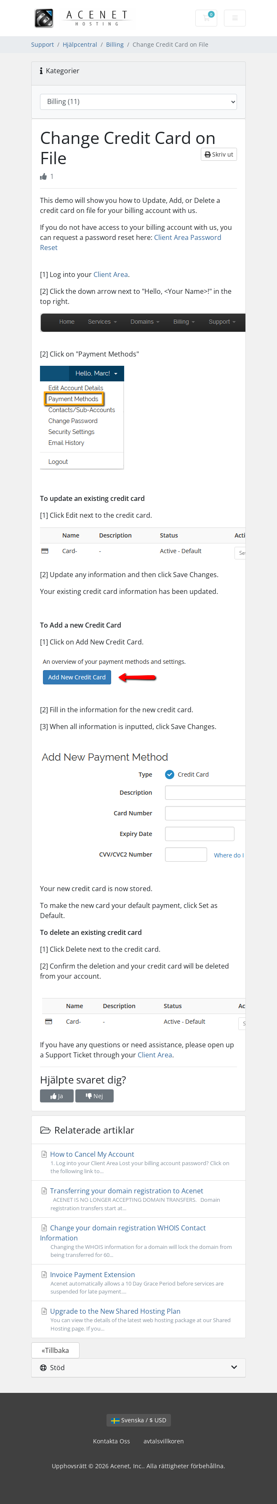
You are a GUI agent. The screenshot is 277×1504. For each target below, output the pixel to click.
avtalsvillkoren (164, 1441)
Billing (115, 44)
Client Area (110, 274)
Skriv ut (219, 154)
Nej (94, 1096)
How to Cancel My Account (138, 1162)
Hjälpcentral (80, 44)
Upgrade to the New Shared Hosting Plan (138, 1319)
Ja (57, 1096)
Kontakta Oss (111, 1441)
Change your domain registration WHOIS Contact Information (138, 1241)
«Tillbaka (55, 1350)
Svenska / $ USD (138, 1420)
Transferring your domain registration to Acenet (138, 1199)
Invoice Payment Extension (138, 1283)
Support (42, 44)
